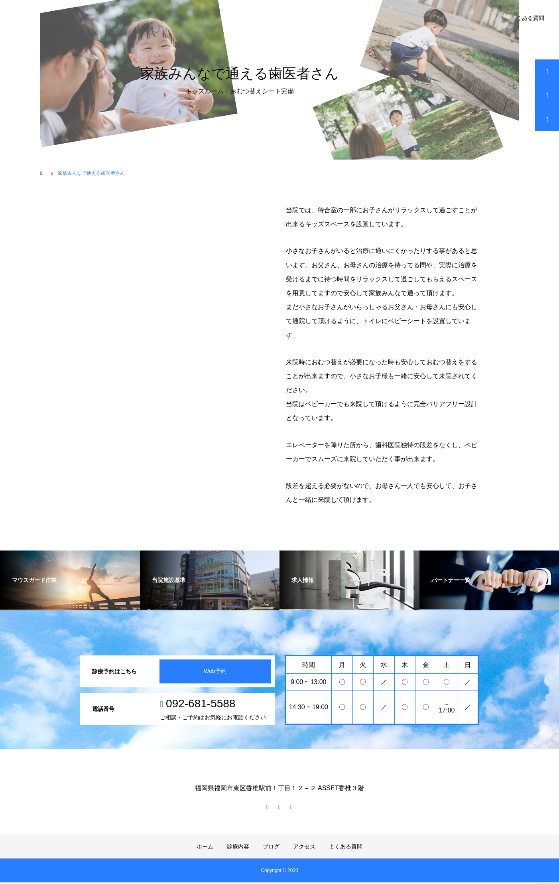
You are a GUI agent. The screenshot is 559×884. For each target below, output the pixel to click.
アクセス (304, 848)
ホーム (205, 848)
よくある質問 (527, 18)
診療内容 (238, 848)
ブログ (271, 848)
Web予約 (214, 673)
